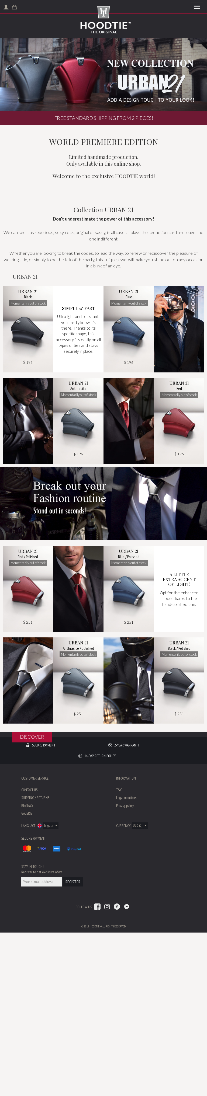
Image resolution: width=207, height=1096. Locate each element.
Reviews (27, 968)
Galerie (26, 977)
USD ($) (140, 989)
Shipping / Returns (35, 961)
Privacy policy (125, 968)
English (50, 989)
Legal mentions (126, 961)
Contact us (29, 953)
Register (72, 1045)
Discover (32, 850)
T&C (119, 953)
